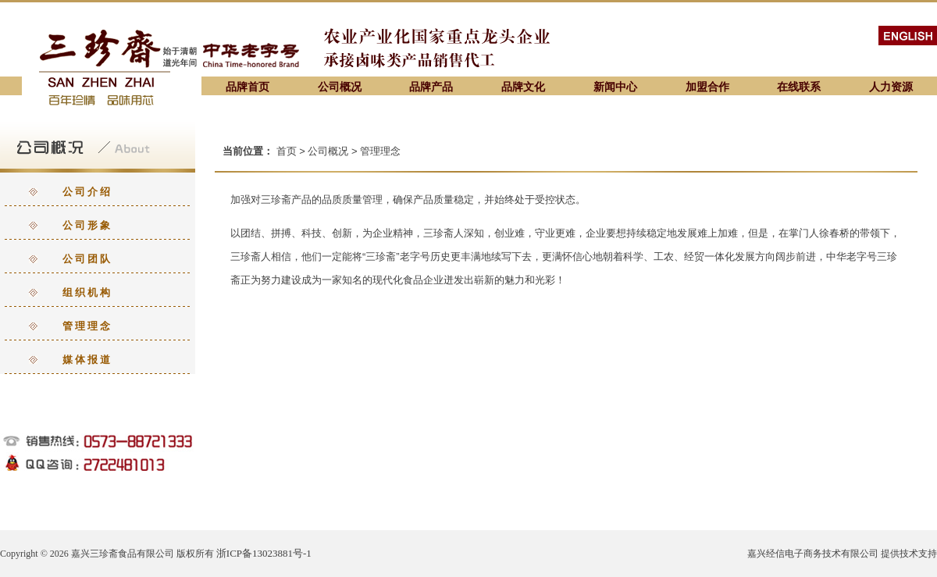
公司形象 (87, 225)
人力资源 (891, 87)
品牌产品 (431, 87)
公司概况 (340, 87)
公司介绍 (87, 192)
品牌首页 (247, 87)
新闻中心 (615, 87)
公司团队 (87, 259)
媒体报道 (87, 359)
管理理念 (87, 326)
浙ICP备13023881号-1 (264, 553)
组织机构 (87, 292)
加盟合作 (707, 87)
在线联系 (799, 87)
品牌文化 (523, 87)
